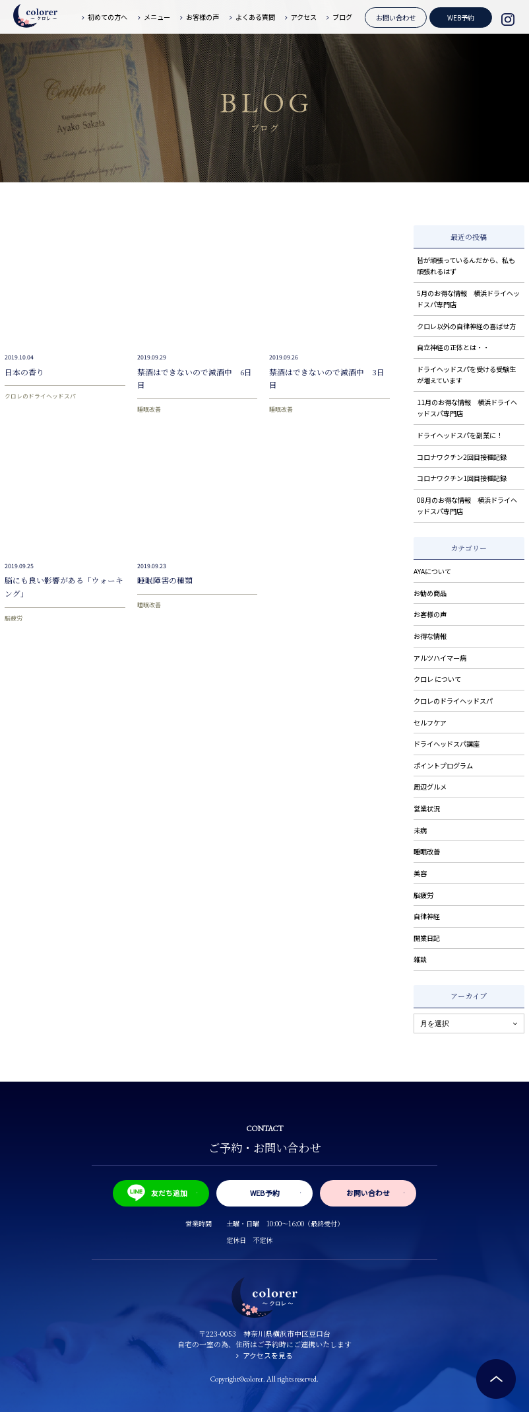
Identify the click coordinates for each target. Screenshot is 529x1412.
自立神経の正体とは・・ (453, 347)
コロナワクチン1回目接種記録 (462, 478)
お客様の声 (430, 614)
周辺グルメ (430, 787)
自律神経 (427, 916)
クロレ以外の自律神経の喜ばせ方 (466, 326)
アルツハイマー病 (440, 658)
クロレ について (437, 679)
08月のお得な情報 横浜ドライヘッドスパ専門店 (467, 505)
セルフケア (430, 722)
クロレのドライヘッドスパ (40, 396)
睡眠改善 (149, 409)
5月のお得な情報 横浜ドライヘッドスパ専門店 (468, 298)
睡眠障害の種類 (165, 580)
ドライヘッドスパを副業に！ (460, 435)
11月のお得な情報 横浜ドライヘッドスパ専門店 (467, 407)
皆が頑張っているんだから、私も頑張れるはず (466, 265)
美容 (420, 873)
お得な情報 (430, 636)
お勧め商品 (430, 593)
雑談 (420, 959)
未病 (420, 830)
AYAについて (432, 571)
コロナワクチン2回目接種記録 (462, 457)
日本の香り (24, 372)
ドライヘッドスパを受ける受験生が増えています (466, 374)
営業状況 (427, 808)
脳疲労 (13, 618)
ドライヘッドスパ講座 (447, 744)
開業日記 (427, 938)
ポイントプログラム (443, 765)
